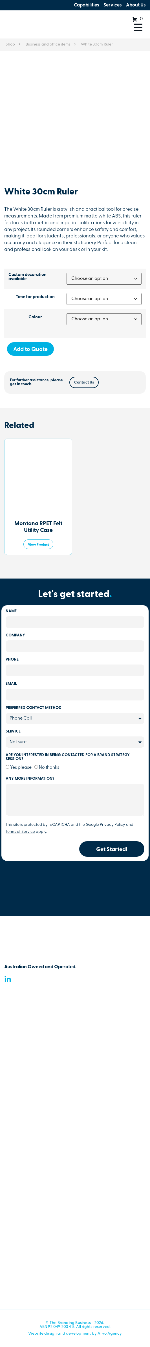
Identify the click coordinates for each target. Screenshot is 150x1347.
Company (15, 636)
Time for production (35, 297)
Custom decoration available (27, 277)
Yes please (21, 767)
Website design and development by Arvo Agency (75, 1334)
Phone (12, 660)
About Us (136, 5)
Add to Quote (30, 349)
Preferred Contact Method (33, 708)
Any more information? (30, 779)
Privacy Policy (112, 825)
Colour (35, 317)
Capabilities (86, 5)
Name (11, 611)
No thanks (49, 767)
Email (11, 684)
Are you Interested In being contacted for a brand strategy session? (68, 757)
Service (13, 732)
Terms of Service (20, 832)
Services (112, 5)
